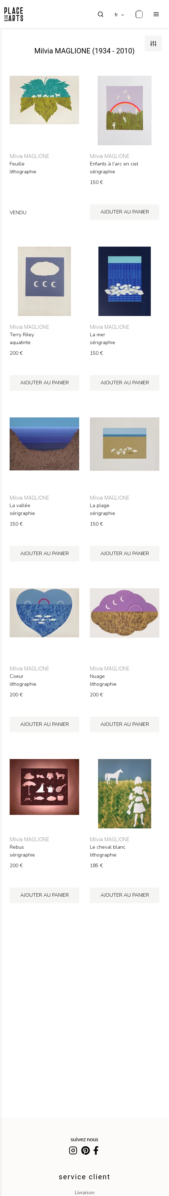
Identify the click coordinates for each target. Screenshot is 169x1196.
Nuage (97, 676)
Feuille (17, 164)
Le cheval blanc (108, 847)
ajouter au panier (125, 212)
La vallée (20, 505)
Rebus (17, 847)
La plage (99, 505)
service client (85, 1177)
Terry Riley (22, 334)
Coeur (17, 676)
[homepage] (13, 14)
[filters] (153, 43)
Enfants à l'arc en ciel (114, 164)
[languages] (119, 14)
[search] (100, 14)
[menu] (156, 14)
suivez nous (84, 1139)
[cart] (139, 14)
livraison (84, 1192)
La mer (97, 334)
